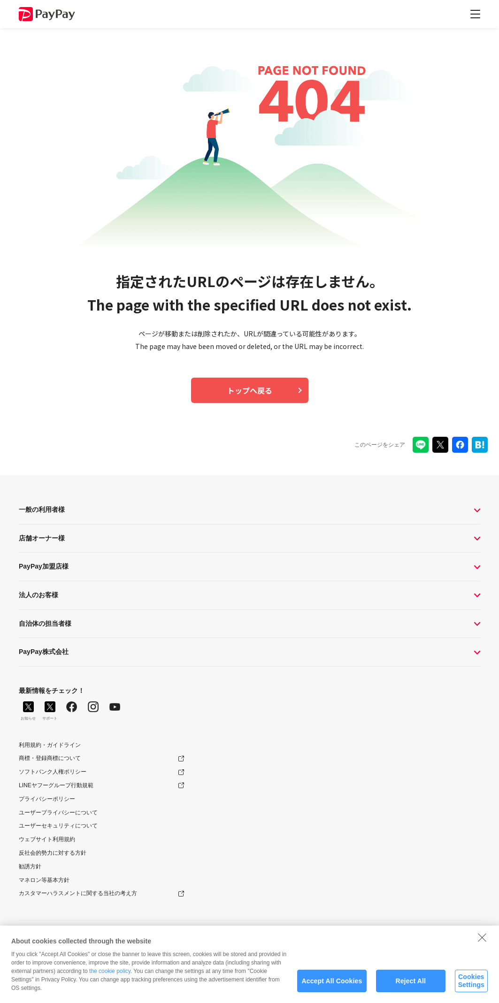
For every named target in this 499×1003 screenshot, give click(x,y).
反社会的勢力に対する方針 (52, 853)
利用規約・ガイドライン (50, 745)
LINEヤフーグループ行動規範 (56, 785)
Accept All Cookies (332, 985)
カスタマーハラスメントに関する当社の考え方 (78, 893)
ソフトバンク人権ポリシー (52, 771)
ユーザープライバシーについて (58, 812)
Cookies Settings (471, 985)
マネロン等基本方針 (44, 880)
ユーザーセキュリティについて (58, 825)
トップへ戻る (249, 390)
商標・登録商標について (50, 758)
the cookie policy (110, 975)
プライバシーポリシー (47, 799)
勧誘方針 (30, 866)
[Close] (482, 941)
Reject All (410, 985)
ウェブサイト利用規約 (47, 839)
